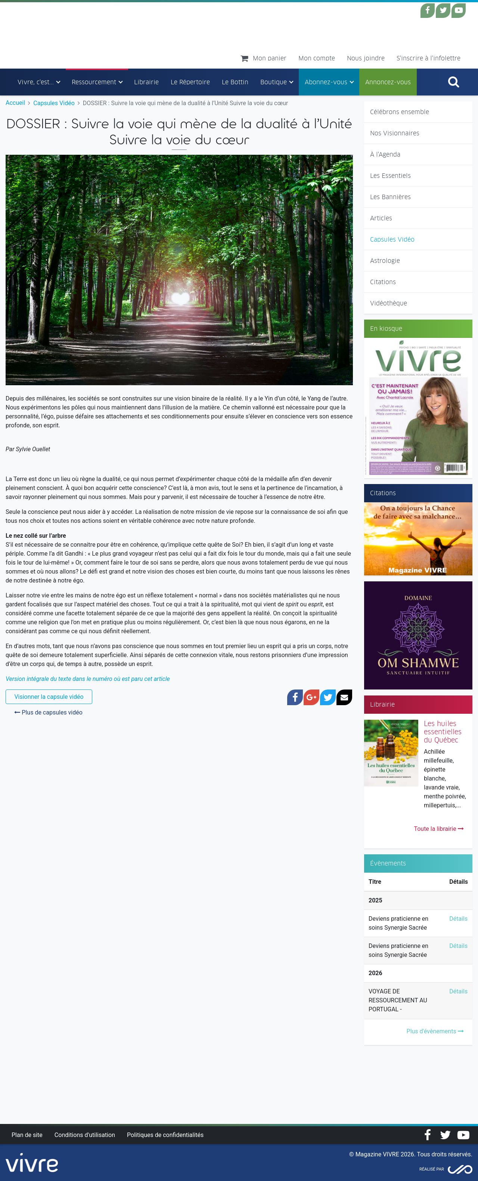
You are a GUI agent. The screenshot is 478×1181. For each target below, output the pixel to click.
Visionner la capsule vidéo (48, 696)
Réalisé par (431, 1169)
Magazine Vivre (78, 35)
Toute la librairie (438, 828)
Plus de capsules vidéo (48, 712)
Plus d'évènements (435, 1031)
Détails (458, 918)
